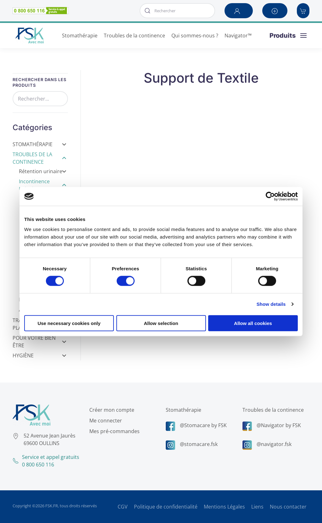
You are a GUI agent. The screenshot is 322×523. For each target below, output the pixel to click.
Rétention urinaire (42, 171)
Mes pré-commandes (113, 431)
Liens (257, 506)
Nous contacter (288, 506)
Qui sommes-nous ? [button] (194, 35)
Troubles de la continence (272, 409)
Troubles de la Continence (39, 158)
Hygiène (39, 355)
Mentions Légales (224, 506)
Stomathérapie (39, 144)
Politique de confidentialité (165, 506)
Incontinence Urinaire (42, 185)
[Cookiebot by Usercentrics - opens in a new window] (270, 196)
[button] (239, 10)
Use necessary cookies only (68, 323)
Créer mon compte (110, 409)
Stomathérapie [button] (79, 35)
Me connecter (104, 420)
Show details (271, 304)
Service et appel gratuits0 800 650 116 (45, 461)
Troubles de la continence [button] (134, 35)
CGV (123, 506)
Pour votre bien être (39, 341)
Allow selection (161, 323)
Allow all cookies (253, 323)
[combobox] (177, 10)
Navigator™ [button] (238, 35)
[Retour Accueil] (30, 35)
